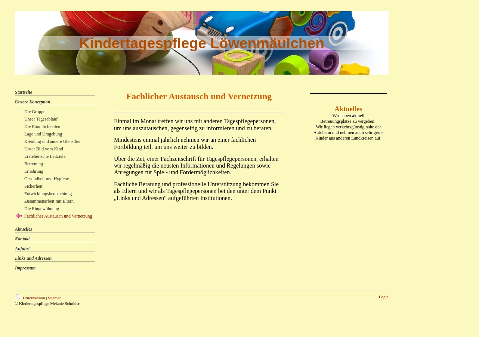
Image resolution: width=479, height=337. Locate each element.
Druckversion (30, 298)
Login (384, 296)
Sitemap (54, 298)
